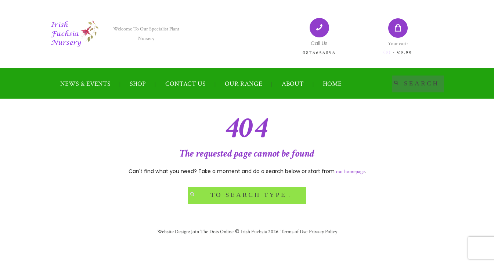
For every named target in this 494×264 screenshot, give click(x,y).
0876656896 (319, 53)
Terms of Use (293, 231)
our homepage (350, 171)
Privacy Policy (323, 231)
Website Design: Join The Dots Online (195, 231)
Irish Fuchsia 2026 (259, 231)
